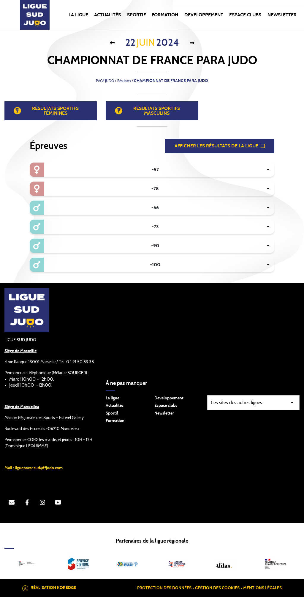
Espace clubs (165, 406)
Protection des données (164, 588)
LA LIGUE (78, 14)
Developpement (168, 398)
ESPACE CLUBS (245, 14)
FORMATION (165, 14)
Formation (115, 421)
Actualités (107, 14)
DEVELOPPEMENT (203, 14)
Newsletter (164, 413)
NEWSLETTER (282, 14)
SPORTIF (136, 14)
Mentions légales (262, 588)
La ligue (112, 398)
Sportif (112, 413)
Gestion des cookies (217, 588)
